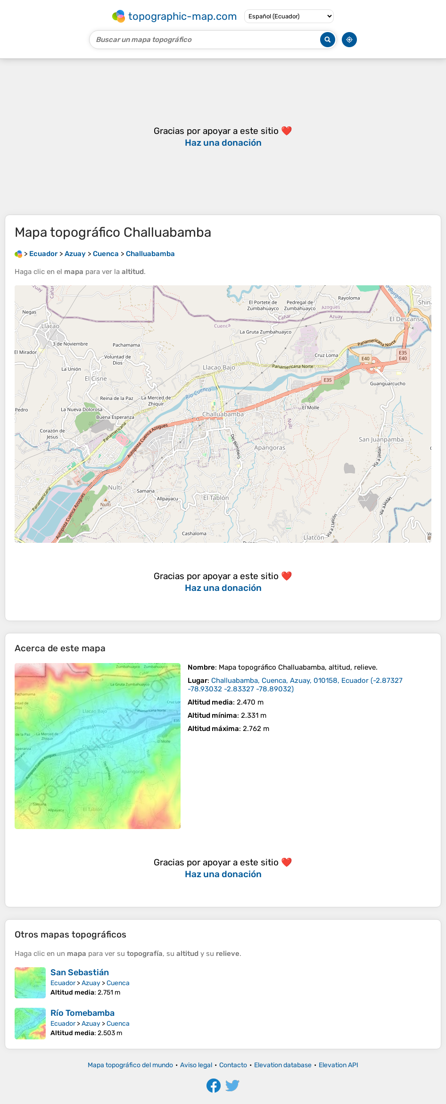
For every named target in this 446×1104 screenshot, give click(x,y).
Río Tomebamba (82, 1013)
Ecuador (62, 983)
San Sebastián (79, 972)
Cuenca (118, 983)
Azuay (91, 983)
